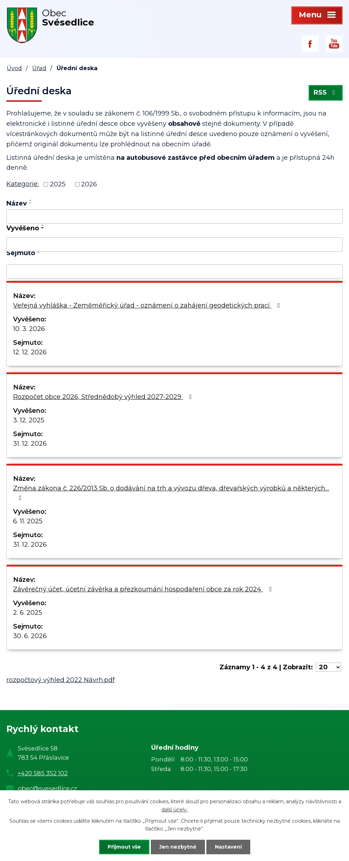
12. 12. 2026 (30, 352)
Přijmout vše (124, 847)
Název (16, 203)
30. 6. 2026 (30, 636)
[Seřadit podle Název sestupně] (31, 203)
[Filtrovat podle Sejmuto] (174, 271)
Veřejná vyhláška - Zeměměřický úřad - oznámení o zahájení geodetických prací (148, 305)
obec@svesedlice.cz (47, 788)
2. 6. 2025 (27, 613)
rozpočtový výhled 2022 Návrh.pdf (60, 680)
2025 (57, 184)
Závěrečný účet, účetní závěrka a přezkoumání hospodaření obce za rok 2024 (143, 589)
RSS (326, 93)
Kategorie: (22, 184)
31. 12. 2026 (30, 444)
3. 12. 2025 (28, 420)
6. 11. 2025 (27, 521)
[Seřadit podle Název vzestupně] (31, 200)
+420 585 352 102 (43, 773)
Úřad (39, 68)
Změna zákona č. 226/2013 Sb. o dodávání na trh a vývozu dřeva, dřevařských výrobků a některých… (171, 492)
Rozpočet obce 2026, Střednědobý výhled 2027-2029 (103, 397)
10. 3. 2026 (29, 329)
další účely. (174, 809)
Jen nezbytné (177, 847)
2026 (89, 184)
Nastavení (228, 847)
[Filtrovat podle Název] (174, 216)
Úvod (14, 68)
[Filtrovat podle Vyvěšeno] (174, 244)
